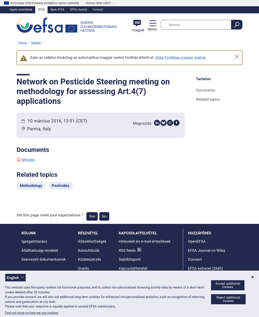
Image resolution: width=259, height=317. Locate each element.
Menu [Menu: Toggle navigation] (152, 29)
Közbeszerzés (89, 259)
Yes (92, 216)
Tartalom (203, 79)
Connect (98, 9)
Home (22, 43)
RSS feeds (127, 250)
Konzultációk (89, 250)
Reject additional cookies (228, 299)
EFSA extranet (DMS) (205, 268)
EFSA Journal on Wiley (206, 250)
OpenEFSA (197, 241)
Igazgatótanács (34, 241)
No (104, 216)
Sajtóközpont (130, 259)
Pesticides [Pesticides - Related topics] (60, 185)
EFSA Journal (78, 9)
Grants (83, 268)
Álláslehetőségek (92, 241)
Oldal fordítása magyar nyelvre (180, 57)
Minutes (26, 160)
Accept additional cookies (227, 285)
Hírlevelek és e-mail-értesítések (145, 241)
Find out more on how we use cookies (31, 313)
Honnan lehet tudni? (99, 3)
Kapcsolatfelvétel (133, 268)
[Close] (237, 57)
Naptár (36, 43)
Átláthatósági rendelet (39, 250)
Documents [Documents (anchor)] (205, 90)
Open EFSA (57, 9)
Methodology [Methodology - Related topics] (31, 185)
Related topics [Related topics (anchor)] (208, 99)
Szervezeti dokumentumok (43, 259)
